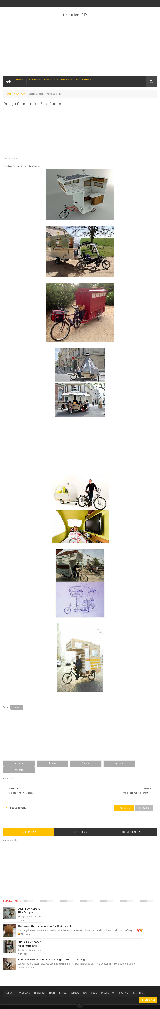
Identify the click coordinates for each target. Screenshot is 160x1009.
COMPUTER (124, 986)
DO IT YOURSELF (83, 80)
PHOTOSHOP (39, 986)
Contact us (148, 993)
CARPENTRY (138, 986)
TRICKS (94, 986)
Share (49, 763)
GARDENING (66, 80)
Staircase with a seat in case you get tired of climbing (51, 953)
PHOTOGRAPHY (23, 986)
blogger (144, 801)
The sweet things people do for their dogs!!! (45, 919)
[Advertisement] (80, 47)
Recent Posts (80, 825)
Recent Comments (131, 825)
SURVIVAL (75, 986)
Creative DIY (75, 14)
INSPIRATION (34, 80)
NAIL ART (9, 986)
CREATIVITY (19, 94)
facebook (124, 801)
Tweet (17, 763)
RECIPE (52, 986)
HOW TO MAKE (51, 80)
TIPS (85, 986)
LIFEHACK (20, 80)
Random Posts (28, 825)
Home (8, 94)
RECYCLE (63, 986)
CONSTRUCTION (108, 986)
